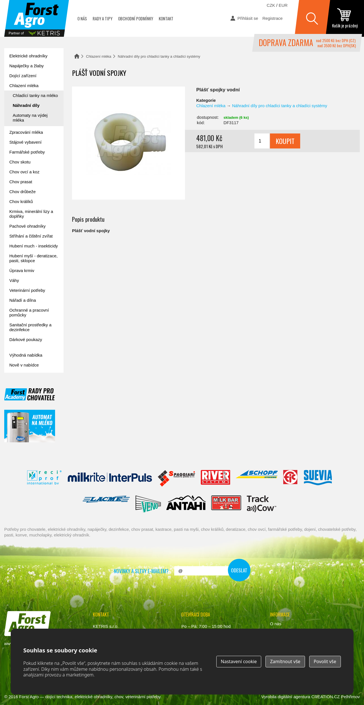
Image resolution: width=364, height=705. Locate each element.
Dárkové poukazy (25, 339)
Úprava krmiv (21, 270)
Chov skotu (19, 161)
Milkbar (226, 503)
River (215, 478)
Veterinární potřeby (27, 290)
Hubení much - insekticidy (33, 245)
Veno (148, 503)
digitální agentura (294, 696)
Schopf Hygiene (257, 478)
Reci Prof (44, 478)
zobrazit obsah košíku (345, 18)
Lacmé (106, 503)
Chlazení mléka (99, 56)
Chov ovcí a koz (24, 171)
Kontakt (166, 18)
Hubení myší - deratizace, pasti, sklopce (33, 258)
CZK (271, 5)
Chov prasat (20, 181)
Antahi (186, 503)
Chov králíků (21, 201)
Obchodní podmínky (135, 18)
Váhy (14, 280)
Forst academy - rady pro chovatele (29, 394)
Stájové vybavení (25, 142)
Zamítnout (285, 661)
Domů (77, 56)
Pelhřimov (350, 696)
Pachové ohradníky (27, 226)
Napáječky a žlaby (26, 65)
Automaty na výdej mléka (30, 117)
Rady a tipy (102, 18)
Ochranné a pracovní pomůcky (29, 312)
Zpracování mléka (26, 132)
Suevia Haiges (318, 478)
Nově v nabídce (24, 365)
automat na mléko (29, 426)
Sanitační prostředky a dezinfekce (30, 327)
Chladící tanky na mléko (35, 95)
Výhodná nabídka (25, 355)
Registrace (272, 18)
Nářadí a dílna (22, 300)
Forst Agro (29, 696)
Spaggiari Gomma (176, 478)
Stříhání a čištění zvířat (31, 236)
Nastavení (239, 661)
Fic (290, 478)
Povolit (325, 661)
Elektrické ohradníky (28, 55)
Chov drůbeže (22, 191)
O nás (82, 18)
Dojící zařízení (22, 75)
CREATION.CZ (325, 696)
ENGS (261, 503)
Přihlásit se (247, 18)
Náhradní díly (26, 105)
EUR (283, 5)
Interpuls (109, 478)
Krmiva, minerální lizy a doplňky (31, 214)
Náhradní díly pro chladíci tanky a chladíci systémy (159, 56)
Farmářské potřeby (27, 152)
